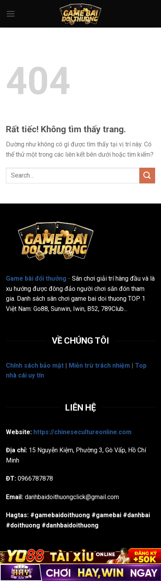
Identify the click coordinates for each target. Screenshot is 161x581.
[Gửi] (147, 175)
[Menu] (10, 13)
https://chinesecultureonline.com (82, 432)
